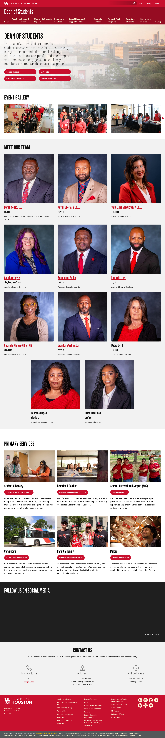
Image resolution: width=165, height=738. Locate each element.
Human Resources (90, 699)
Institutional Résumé (35, 735)
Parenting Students (130, 20)
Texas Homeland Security (73, 733)
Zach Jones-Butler (67, 277)
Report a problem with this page (46, 733)
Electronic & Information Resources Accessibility (71, 735)
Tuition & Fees (116, 708)
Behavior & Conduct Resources (72, 492)
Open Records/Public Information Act (118, 700)
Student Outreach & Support (43, 20)
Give (157, 3)
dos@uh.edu (29, 681)
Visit (140, 3)
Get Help (45, 71)
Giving (158, 22)
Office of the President (92, 709)
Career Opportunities (65, 714)
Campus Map (61, 711)
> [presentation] (162, 118)
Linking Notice (124, 733)
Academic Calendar (64, 699)
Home (6, 22)
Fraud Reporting (92, 733)
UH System (115, 711)
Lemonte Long (118, 277)
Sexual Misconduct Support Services (77, 20)
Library (86, 702)
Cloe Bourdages (12, 277)
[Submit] (134, 3)
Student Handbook (15, 78)
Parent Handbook (49, 78)
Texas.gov (61, 733)
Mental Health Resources (93, 705)
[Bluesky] (140, 705)
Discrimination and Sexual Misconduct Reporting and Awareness (93, 722)
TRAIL (84, 733)
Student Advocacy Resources (18, 492)
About (14, 20)
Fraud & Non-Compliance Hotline (108, 733)
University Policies (135, 735)
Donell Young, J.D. (13, 207)
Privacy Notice (134, 733)
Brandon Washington (68, 345)
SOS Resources (119, 492)
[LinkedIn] (151, 700)
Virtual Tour (115, 717)
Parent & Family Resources (71, 557)
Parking (87, 712)
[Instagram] (145, 700)
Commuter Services (98, 20)
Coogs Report (12, 71)
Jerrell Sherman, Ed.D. (69, 207)
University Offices (117, 714)
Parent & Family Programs (114, 20)
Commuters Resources (16, 557)
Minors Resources (120, 557)
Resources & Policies (145, 20)
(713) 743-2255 (9, 713)
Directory (60, 717)
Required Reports (48, 735)
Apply (149, 3)
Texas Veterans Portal (119, 704)
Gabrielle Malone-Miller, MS (18, 345)
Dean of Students (18, 11)
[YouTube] (151, 705)
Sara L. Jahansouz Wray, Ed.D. (126, 207)
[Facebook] (140, 700)
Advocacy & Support (24, 20)
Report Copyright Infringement (90, 716)
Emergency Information (66, 720)
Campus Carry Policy (64, 708)
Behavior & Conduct (59, 20)
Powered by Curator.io (153, 634)
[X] (145, 705)
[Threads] (156, 700)
